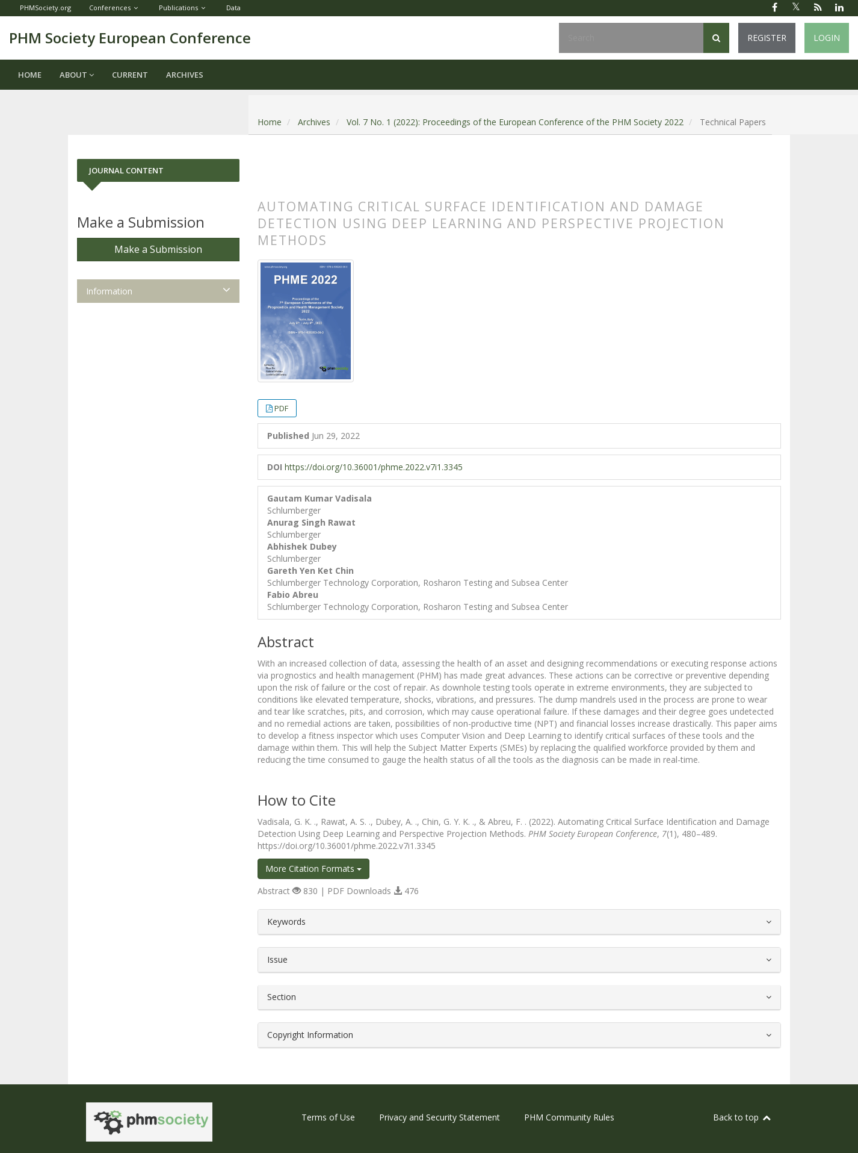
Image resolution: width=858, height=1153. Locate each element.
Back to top (742, 1117)
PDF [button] (281, 408)
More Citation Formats (313, 868)
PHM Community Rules (569, 1117)
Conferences (110, 7)
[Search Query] (631, 38)
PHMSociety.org (45, 7)
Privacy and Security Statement (439, 1117)
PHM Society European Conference (130, 38)
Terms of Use (328, 1117)
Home (30, 74)
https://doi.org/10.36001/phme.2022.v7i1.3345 (374, 467)
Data (233, 7)
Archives (184, 74)
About (77, 74)
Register (766, 37)
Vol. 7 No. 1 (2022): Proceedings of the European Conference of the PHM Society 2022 (515, 122)
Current (130, 74)
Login (826, 37)
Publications (178, 7)
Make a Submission (158, 249)
